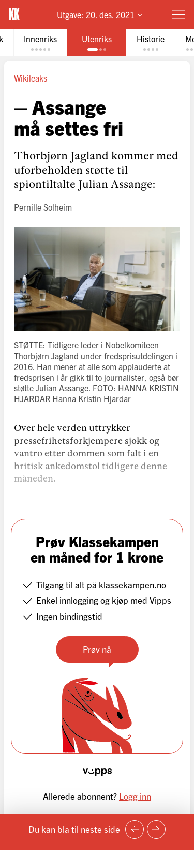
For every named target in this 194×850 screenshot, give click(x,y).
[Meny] (178, 14)
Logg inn (135, 796)
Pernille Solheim (43, 207)
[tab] (40, 42)
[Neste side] (156, 829)
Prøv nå (97, 649)
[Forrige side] (134, 829)
